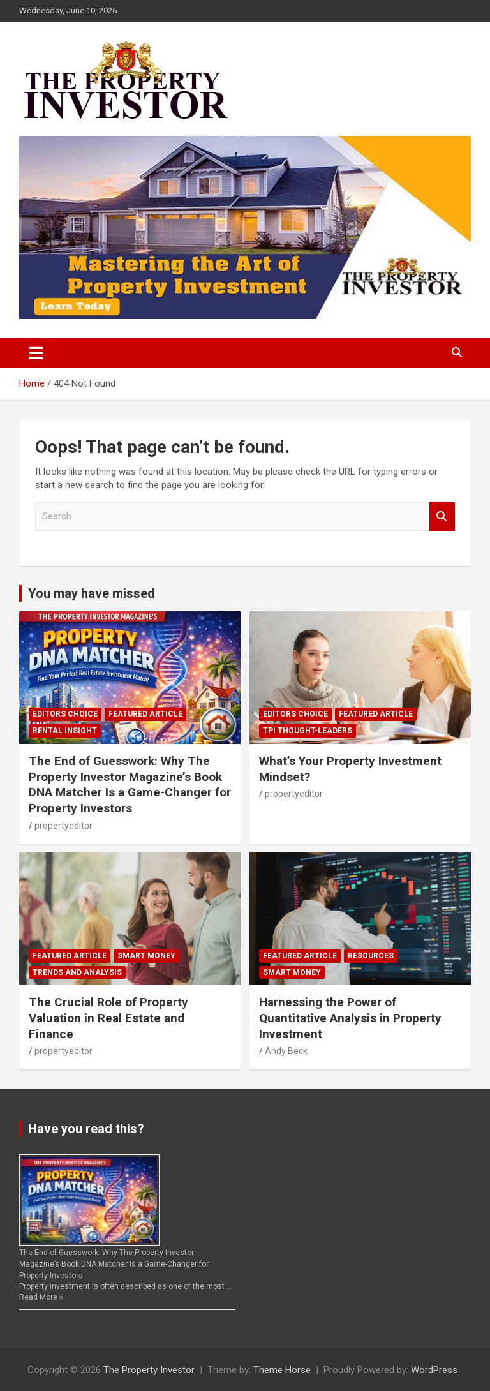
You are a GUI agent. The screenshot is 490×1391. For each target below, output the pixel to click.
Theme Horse (282, 1370)
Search (442, 516)
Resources (371, 955)
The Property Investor (149, 1370)
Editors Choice (65, 714)
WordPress (434, 1370)
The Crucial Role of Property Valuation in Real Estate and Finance (108, 1018)
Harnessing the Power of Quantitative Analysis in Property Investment (350, 1018)
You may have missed (91, 593)
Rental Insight (65, 730)
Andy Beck (286, 1051)
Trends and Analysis (77, 972)
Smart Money (146, 955)
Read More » (41, 1297)
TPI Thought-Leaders (307, 730)
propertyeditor (63, 826)
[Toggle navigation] (36, 353)
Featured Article (145, 714)
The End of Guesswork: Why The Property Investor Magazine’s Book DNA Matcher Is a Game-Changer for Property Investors (130, 784)
